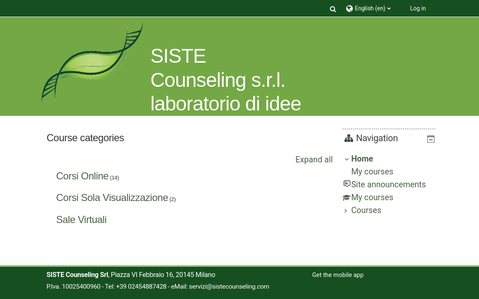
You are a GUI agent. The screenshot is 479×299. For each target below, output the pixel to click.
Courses (372, 210)
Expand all (314, 159)
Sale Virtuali (81, 219)
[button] (333, 8)
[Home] (92, 62)
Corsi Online (82, 175)
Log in (418, 8)
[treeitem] (392, 184)
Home (368, 159)
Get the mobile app (338, 275)
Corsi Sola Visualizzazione (112, 197)
